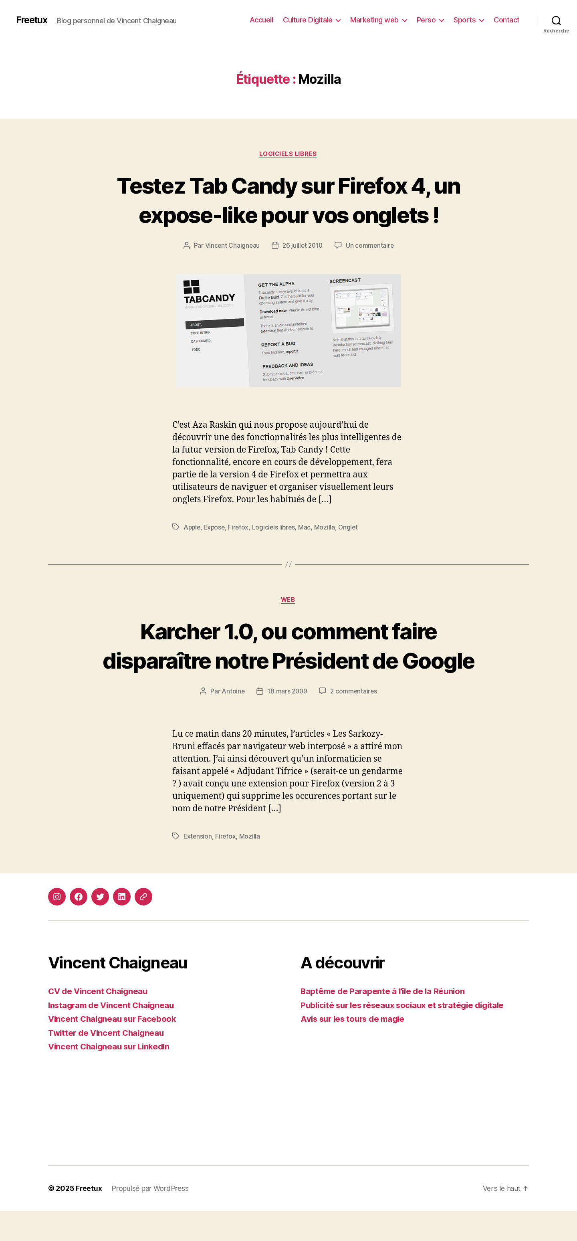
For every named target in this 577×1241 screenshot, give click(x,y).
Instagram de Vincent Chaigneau (114, 1035)
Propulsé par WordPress (150, 1218)
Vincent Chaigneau (230, 246)
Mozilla (328, 528)
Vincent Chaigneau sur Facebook (114, 1049)
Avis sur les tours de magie (355, 1049)
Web (288, 600)
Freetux (33, 20)
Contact (507, 20)
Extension (198, 866)
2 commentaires (354, 722)
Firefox (240, 528)
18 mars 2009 (286, 722)
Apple (193, 528)
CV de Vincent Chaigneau (99, 1021)
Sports (465, 20)
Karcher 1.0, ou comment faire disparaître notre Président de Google (288, 660)
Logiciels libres (289, 154)
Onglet (352, 528)
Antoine (232, 722)
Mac (308, 528)
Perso (426, 20)
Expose (216, 528)
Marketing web (374, 20)
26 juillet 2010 (303, 246)
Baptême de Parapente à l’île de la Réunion (385, 1021)
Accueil (261, 20)
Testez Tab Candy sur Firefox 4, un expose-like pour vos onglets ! (288, 200)
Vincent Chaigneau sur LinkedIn (112, 1076)
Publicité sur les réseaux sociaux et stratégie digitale (407, 1035)
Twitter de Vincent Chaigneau (108, 1063)
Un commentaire (371, 246)
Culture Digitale (307, 20)
